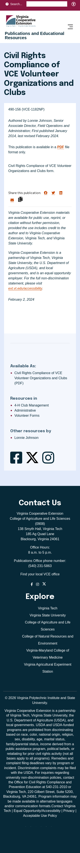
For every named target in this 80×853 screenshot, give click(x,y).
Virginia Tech (47, 608)
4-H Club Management (32, 405)
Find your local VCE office (40, 574)
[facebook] (32, 828)
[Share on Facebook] (45, 193)
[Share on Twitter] (53, 193)
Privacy (68, 811)
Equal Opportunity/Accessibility (37, 811)
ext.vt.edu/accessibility (25, 288)
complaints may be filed (58, 768)
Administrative (25, 410)
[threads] (37, 828)
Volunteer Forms (27, 415)
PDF (60, 147)
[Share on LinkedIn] (60, 193)
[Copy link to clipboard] (20, 199)
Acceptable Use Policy (40, 815)
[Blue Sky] (27, 828)
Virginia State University (48, 615)
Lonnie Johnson (27, 437)
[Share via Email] (12, 200)
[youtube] (53, 828)
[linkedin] (47, 828)
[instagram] (42, 828)
